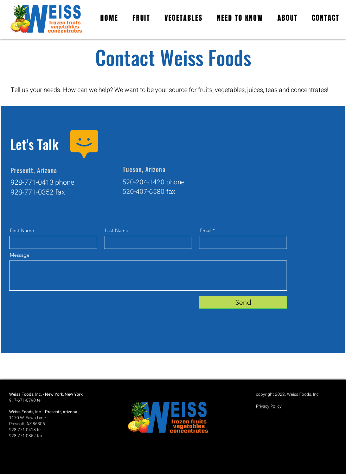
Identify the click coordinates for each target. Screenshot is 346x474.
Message (20, 254)
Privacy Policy (269, 406)
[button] (240, 18)
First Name (22, 230)
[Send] (243, 302)
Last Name (116, 230)
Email (205, 230)
